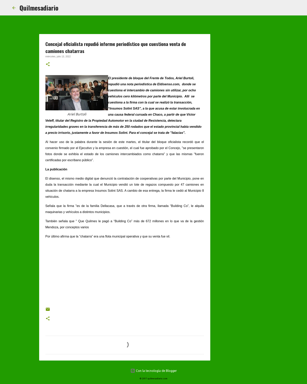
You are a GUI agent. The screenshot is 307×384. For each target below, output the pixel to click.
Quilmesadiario (38, 7)
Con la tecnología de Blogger (153, 370)
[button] (47, 64)
